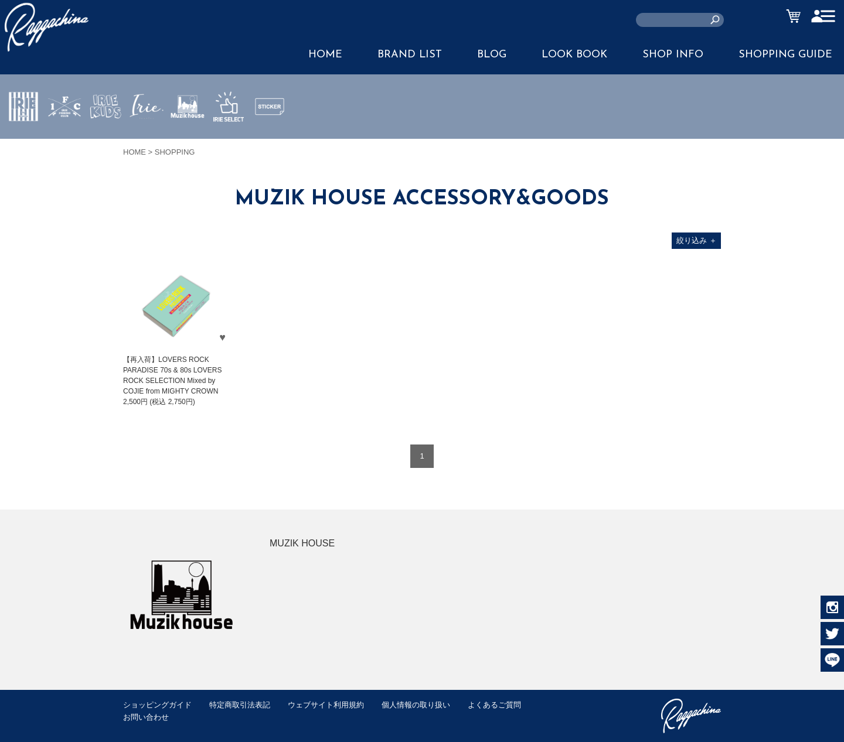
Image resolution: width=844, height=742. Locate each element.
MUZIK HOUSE (188, 141)
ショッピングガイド (157, 704)
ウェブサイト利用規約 (326, 704)
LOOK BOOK (574, 54)
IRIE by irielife (23, 141)
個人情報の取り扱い (416, 704)
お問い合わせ (146, 717)
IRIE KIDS (106, 141)
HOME (325, 54)
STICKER (269, 134)
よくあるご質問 (494, 704)
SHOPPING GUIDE (785, 54)
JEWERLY (146, 134)
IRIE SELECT (228, 141)
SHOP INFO (672, 54)
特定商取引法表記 (239, 704)
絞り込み (696, 240)
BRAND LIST (409, 54)
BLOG (491, 54)
